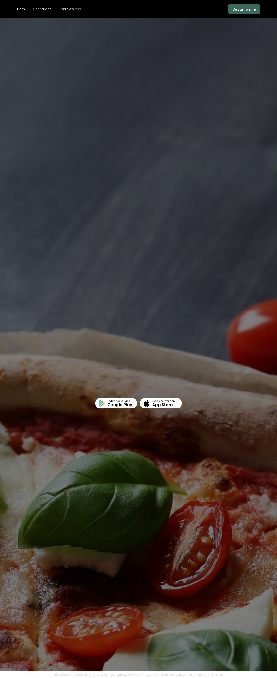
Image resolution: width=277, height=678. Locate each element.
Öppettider (42, 9)
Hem (21, 9)
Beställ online (244, 9)
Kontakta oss (69, 9)
